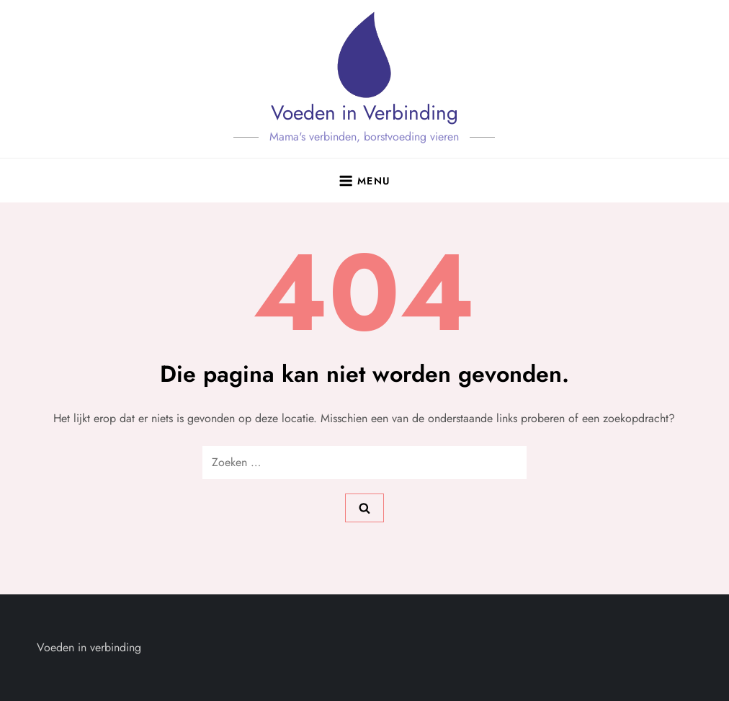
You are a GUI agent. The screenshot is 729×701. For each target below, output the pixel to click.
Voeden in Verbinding (364, 113)
